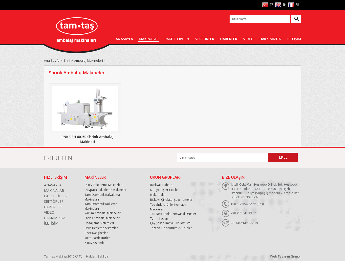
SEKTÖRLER (204, 38)
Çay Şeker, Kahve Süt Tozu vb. (170, 223)
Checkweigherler (96, 233)
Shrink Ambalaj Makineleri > (85, 60)
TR (271, 4)
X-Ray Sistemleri (96, 243)
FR (297, 4)
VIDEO (248, 38)
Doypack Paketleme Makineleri (106, 190)
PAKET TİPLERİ (177, 38)
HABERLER (228, 38)
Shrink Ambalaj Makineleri (102, 218)
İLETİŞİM (294, 38)
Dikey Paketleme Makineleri (104, 185)
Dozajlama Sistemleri (99, 223)
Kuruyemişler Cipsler (164, 190)
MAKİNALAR (149, 38)
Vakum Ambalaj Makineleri (103, 213)
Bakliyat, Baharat (161, 185)
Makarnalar (158, 195)
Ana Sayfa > (53, 60)
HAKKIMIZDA (270, 38)
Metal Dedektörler (97, 238)
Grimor (296, 256)
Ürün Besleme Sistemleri (102, 228)
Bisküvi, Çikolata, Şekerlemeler (171, 200)
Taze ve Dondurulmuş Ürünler (171, 228)
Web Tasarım (280, 256)
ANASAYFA (124, 38)
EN (284, 4)
